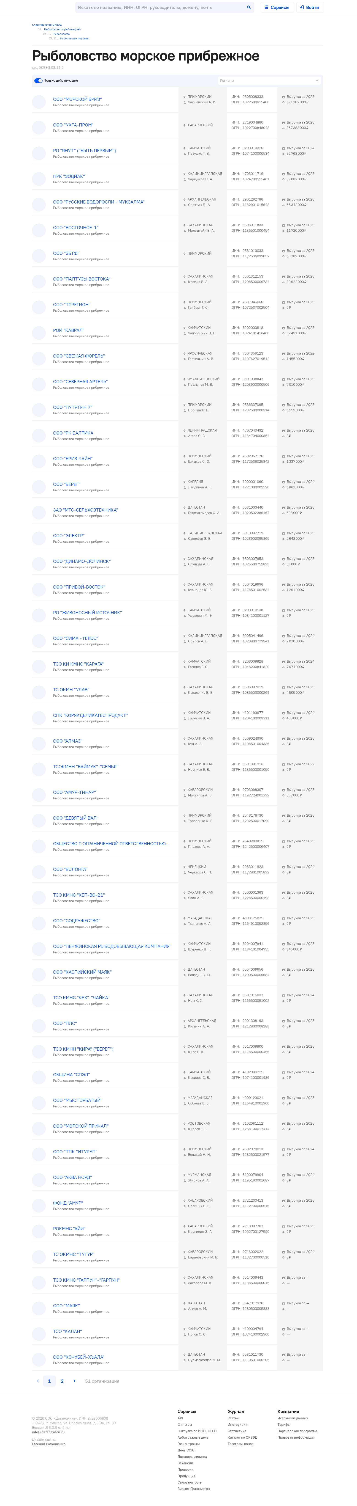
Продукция (186, 1476)
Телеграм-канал (241, 1444)
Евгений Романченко (48, 1444)
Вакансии (185, 1463)
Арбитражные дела (193, 1437)
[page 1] (49, 1381)
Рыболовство (56, 34)
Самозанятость (190, 1482)
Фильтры (185, 1425)
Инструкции (238, 1425)
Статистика (237, 1431)
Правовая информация (296, 1437)
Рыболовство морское (68, 38)
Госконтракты (189, 1444)
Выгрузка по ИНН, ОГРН (197, 1431)
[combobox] (164, 7)
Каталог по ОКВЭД (242, 1437)
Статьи (233, 1418)
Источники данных (293, 1418)
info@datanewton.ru (48, 1432)
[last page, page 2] (62, 1381)
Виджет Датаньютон (194, 1489)
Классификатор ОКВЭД (47, 24)
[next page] (74, 1381)
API (180, 1418)
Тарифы (284, 1425)
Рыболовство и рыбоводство (59, 29)
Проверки (186, 1469)
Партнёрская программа (297, 1431)
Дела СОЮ (186, 1450)
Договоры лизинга (192, 1457)
